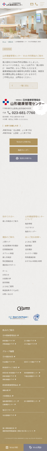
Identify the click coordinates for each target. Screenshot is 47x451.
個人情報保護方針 (9, 428)
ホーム (4, 41)
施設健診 (28, 246)
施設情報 (28, 224)
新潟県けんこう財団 (10, 367)
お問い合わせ (8, 294)
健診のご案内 (8, 237)
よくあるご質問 (30, 242)
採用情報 (6, 282)
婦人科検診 (7, 257)
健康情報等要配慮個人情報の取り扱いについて (18, 431)
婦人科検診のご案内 (10, 221)
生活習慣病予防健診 (10, 246)
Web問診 (35, 447)
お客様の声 (7, 279)
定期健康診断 (8, 249)
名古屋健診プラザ (8, 415)
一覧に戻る (24, 86)
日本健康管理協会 (10, 335)
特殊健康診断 (30, 257)
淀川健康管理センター (31, 401)
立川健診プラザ (29, 340)
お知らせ (10, 41)
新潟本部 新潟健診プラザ (11, 372)
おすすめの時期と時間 (33, 261)
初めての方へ (8, 217)
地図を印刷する (23, 158)
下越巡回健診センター (31, 376)
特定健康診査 (8, 261)
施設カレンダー (23, 150)
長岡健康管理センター (31, 372)
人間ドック (6, 242)
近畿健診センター (8, 404)
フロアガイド (29, 228)
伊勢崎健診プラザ (8, 344)
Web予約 (12, 447)
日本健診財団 (8, 357)
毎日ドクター (7, 410)
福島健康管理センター (10, 401)
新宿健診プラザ (8, 340)
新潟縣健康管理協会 (10, 385)
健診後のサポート (9, 265)
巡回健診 (28, 249)
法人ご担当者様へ (33, 237)
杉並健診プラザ (8, 362)
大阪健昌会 (7, 396)
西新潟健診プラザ (8, 376)
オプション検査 (8, 253)
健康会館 (6, 390)
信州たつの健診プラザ (31, 362)
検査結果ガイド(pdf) (11, 290)
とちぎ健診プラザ (29, 344)
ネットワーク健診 (31, 253)
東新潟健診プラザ (8, 379)
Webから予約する (24, 142)
